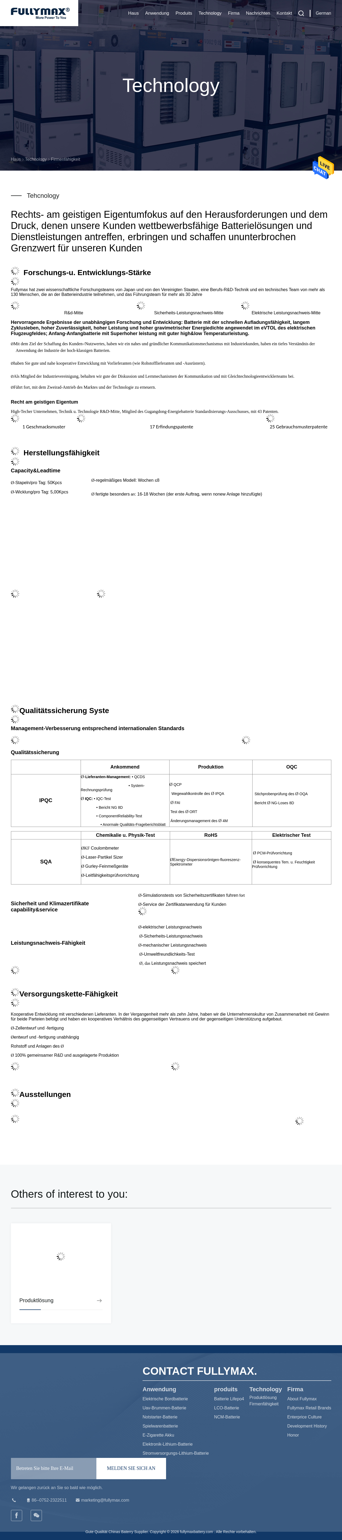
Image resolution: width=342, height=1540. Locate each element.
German (323, 13)
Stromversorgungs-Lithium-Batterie (176, 1453)
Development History (307, 1426)
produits (183, 13)
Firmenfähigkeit (263, 1404)
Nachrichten (258, 13)
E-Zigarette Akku (158, 1435)
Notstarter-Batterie (160, 1417)
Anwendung (157, 13)
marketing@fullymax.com (102, 1500)
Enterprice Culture (304, 1417)
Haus (133, 13)
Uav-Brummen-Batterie (164, 1408)
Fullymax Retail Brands (309, 1408)
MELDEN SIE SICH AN (131, 1468)
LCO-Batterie (226, 1408)
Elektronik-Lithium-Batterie (168, 1444)
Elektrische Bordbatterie (165, 1399)
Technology (210, 13)
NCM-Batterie (227, 1417)
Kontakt (284, 13)
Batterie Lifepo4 (229, 1399)
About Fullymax (302, 1399)
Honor (293, 1435)
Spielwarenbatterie (160, 1426)
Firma (233, 13)
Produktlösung (263, 1397)
